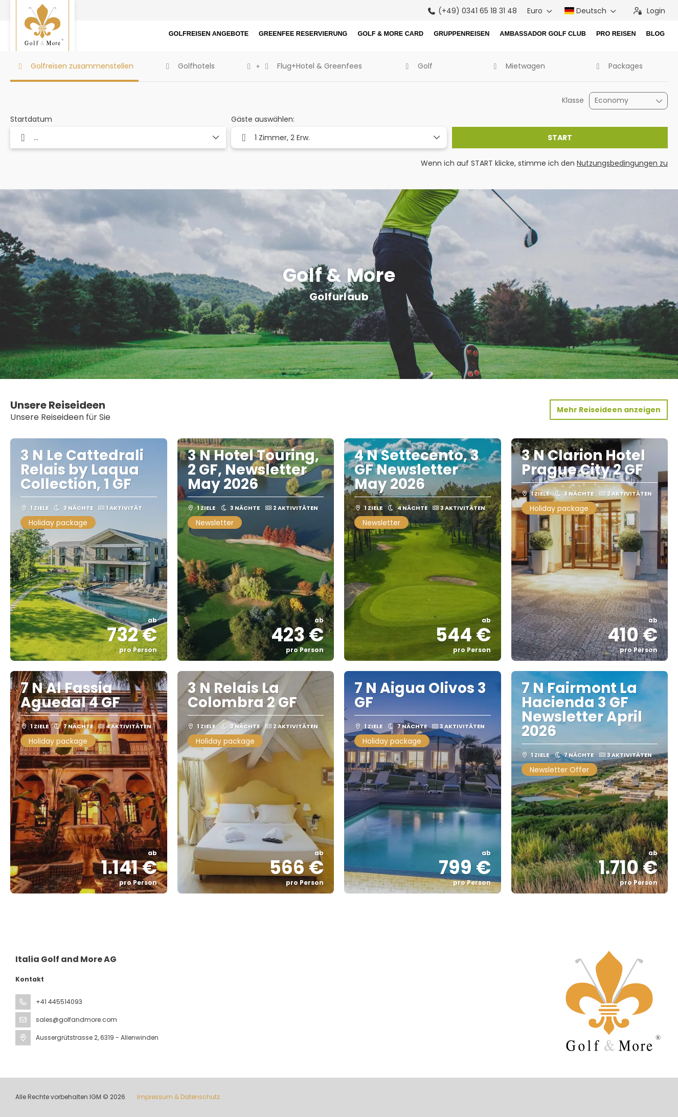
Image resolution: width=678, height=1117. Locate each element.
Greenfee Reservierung (303, 33)
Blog (655, 33)
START (560, 137)
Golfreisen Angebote (208, 33)
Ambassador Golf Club (543, 33)
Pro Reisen (616, 33)
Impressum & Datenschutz (178, 1096)
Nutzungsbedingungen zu (622, 163)
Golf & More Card (390, 33)
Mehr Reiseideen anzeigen (609, 410)
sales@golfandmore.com (76, 1019)
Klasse (573, 100)
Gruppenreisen (461, 33)
